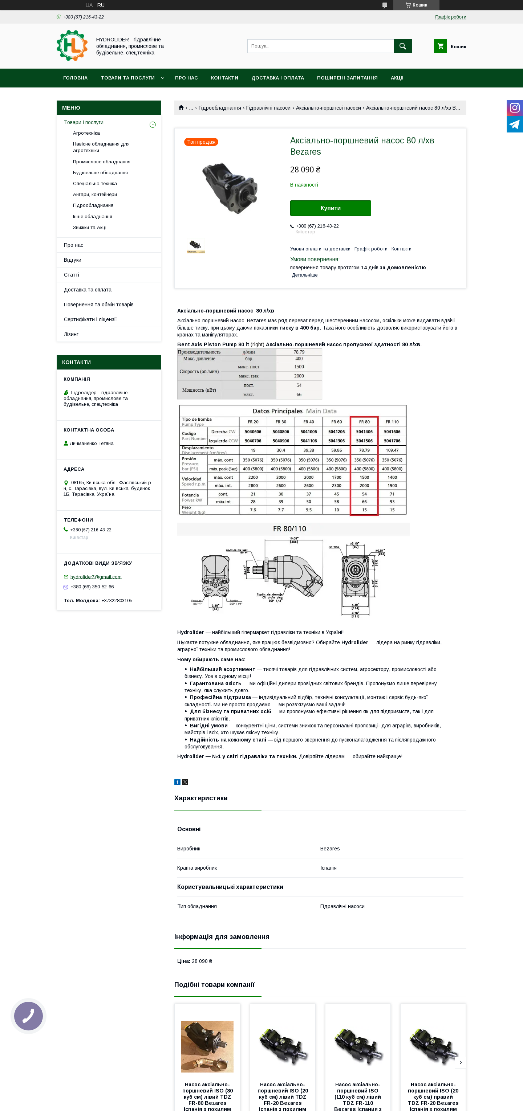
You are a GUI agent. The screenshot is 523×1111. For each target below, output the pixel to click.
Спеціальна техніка (95, 183)
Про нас (186, 78)
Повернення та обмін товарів (99, 304)
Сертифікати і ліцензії (90, 319)
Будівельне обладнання (100, 172)
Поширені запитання (347, 78)
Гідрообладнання (220, 108)
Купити (331, 208)
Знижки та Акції (90, 227)
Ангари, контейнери (95, 194)
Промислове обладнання (101, 161)
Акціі (397, 78)
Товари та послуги (128, 78)
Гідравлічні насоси (268, 108)
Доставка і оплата (277, 78)
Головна (75, 78)
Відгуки (72, 260)
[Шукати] (403, 46)
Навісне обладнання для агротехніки (101, 147)
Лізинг (71, 334)
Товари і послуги (84, 122)
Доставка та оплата (88, 290)
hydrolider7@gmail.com (96, 576)
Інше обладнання (92, 216)
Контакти (224, 78)
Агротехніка (86, 133)
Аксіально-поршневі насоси (328, 108)
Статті (71, 275)
